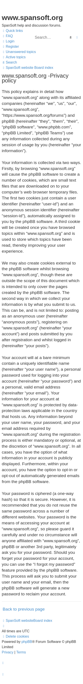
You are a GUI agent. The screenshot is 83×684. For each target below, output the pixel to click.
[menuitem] (7, 36)
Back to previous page (24, 609)
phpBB (26, 642)
